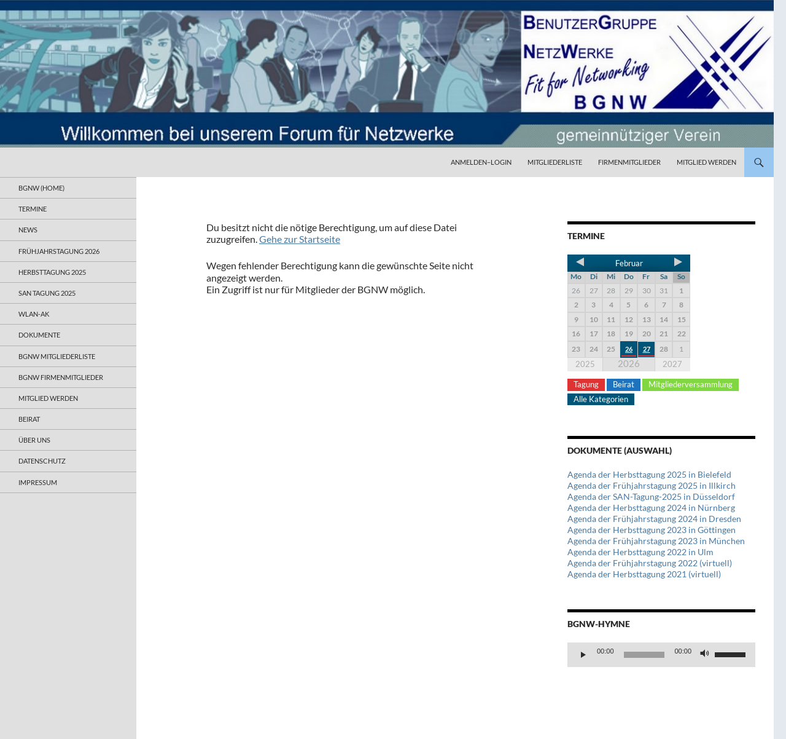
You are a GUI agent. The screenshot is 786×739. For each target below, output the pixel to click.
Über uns (34, 440)
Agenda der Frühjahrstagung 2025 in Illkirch (651, 485)
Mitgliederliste (554, 162)
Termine (32, 209)
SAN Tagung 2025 (47, 293)
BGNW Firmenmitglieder (60, 377)
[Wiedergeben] (583, 655)
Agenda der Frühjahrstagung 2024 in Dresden (654, 518)
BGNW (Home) (41, 188)
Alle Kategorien (601, 399)
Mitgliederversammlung (690, 384)
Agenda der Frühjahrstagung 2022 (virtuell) (649, 563)
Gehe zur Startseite (299, 239)
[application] (661, 654)
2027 (672, 364)
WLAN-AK (33, 314)
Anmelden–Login (481, 162)
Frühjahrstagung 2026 (58, 251)
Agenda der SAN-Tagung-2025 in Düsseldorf (651, 496)
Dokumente (39, 335)
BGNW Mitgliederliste (56, 356)
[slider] (644, 655)
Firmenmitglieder (629, 162)
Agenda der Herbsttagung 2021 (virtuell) (644, 574)
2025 (585, 364)
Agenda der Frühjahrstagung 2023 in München (656, 540)
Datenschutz (42, 461)
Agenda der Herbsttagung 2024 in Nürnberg (651, 507)
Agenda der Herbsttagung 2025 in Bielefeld (649, 474)
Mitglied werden (706, 162)
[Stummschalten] (705, 655)
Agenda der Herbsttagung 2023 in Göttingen (651, 529)
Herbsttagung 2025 (52, 272)
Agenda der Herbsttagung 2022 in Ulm (640, 552)
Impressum (37, 482)
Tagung (586, 384)
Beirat (623, 384)
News (27, 230)
